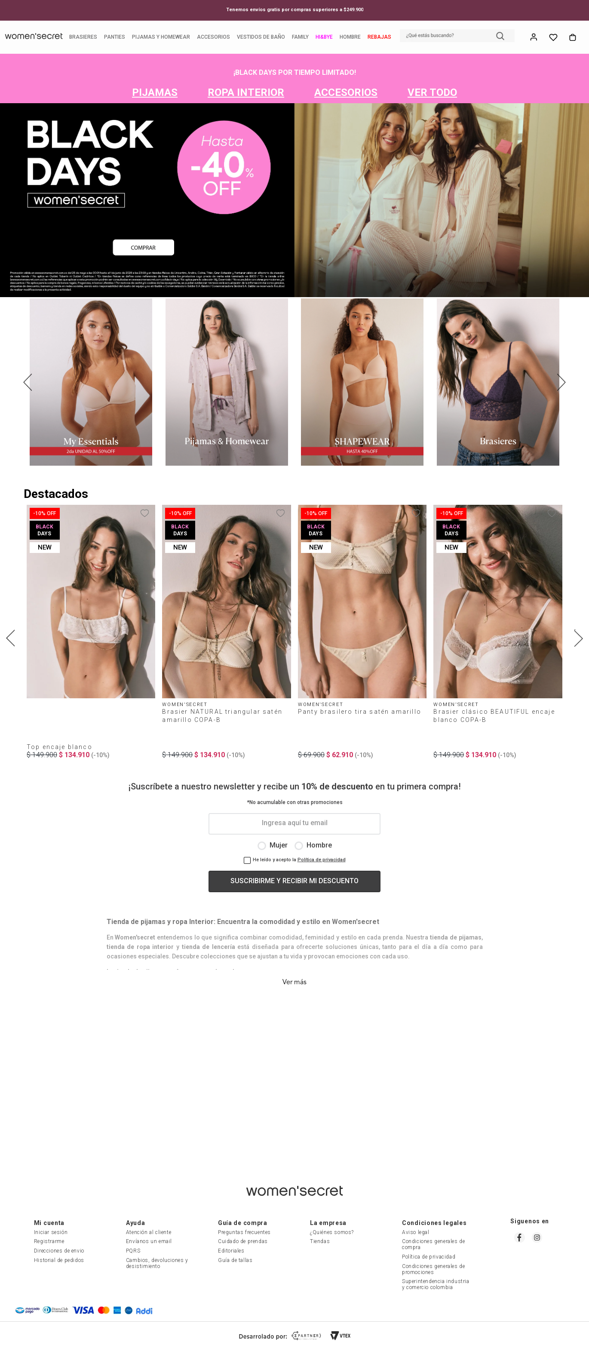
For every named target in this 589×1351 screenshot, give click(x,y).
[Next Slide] (561, 383)
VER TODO (432, 94)
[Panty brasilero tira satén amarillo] (362, 638)
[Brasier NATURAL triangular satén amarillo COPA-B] (226, 638)
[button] (456, 36)
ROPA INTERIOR (246, 94)
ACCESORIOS (345, 94)
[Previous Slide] (27, 383)
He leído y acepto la (274, 869)
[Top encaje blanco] (91, 638)
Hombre (319, 855)
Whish (552, 38)
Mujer (279, 855)
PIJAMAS (155, 94)
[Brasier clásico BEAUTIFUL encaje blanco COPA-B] (497, 638)
